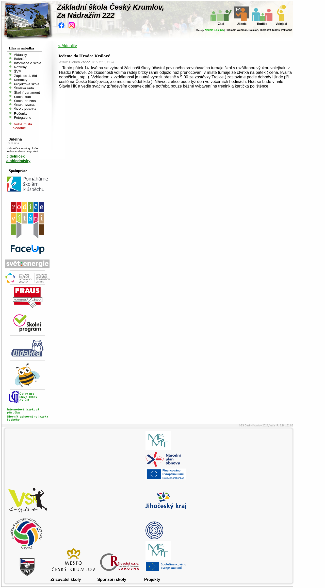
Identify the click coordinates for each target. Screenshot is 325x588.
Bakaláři (253, 30)
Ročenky (20, 113)
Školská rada (24, 88)
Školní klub (22, 96)
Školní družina (25, 101)
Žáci (221, 24)
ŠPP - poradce (25, 109)
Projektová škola (26, 84)
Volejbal (281, 24)
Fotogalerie (22, 117)
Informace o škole (27, 63)
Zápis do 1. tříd (25, 75)
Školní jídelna (24, 105)
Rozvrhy (20, 67)
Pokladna (286, 30)
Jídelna (15, 139)
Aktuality (20, 54)
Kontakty (20, 80)
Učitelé (242, 24)
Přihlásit (230, 30)
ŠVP (17, 71)
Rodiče (262, 24)
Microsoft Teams (270, 30)
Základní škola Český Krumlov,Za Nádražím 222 (110, 11)
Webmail (242, 30)
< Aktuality (67, 46)
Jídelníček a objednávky (18, 158)
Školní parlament (27, 92)
